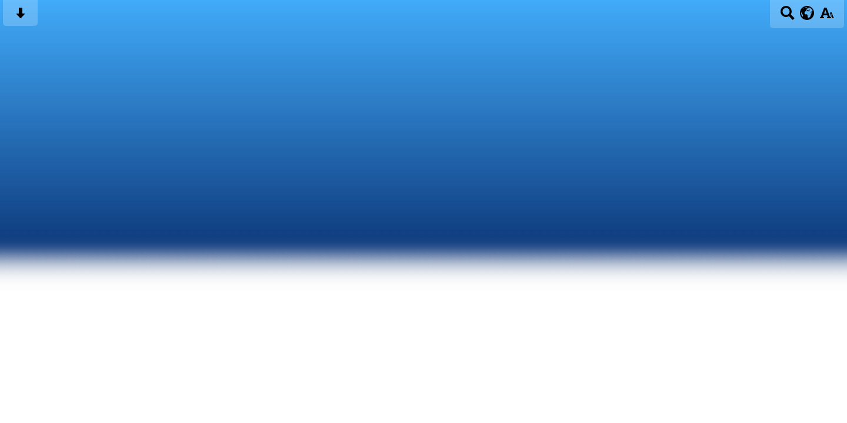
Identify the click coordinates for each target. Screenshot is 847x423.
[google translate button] (807, 13)
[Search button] (787, 17)
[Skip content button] (20, 17)
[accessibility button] (826, 17)
